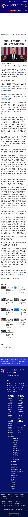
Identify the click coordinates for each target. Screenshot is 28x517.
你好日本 (15, 442)
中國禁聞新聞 (23, 34)
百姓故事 (13, 482)
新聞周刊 (10, 407)
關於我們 (10, 494)
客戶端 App (4, 498)
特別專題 (14, 462)
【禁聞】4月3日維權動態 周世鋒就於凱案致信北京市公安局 (9, 290)
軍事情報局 (20, 409)
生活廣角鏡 (15, 440)
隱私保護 (22, 494)
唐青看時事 (20, 411)
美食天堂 (15, 446)
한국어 (19, 363)
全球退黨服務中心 (18, 503)
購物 (18, 375)
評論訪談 (21, 396)
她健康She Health (21, 425)
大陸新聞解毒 (21, 417)
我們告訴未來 (14, 464)
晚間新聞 (10, 403)
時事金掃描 (20, 402)
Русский (9, 363)
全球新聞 (10, 398)
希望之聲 (10, 503)
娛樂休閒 (15, 438)
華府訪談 (10, 409)
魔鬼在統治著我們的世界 (17, 471)
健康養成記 (20, 429)
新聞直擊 (10, 405)
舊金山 (8, 361)
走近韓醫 (19, 432)
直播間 (15, 372)
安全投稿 (10, 496)
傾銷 (22, 97)
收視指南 (16, 494)
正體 (23, 1)
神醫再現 (19, 430)
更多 (24, 505)
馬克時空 (20, 415)
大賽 (14, 1)
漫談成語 (10, 430)
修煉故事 (13, 486)
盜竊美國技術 (6, 99)
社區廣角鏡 (11, 413)
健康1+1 (19, 423)
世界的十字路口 (22, 413)
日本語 (14, 363)
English (23, 361)
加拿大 (12, 359)
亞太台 (12, 361)
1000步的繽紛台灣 (16, 456)
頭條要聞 (9, 387)
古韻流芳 (10, 427)
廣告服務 (16, 496)
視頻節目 (6, 34)
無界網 (13, 505)
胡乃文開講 (20, 427)
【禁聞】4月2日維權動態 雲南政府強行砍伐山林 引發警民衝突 (9, 322)
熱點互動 (20, 400)
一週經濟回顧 (11, 411)
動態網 (8, 505)
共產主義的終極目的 (16, 469)
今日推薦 (9, 389)
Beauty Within (16, 450)
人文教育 (10, 421)
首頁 (2, 34)
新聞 (8, 380)
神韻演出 (9, 391)
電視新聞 (11, 34)
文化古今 (10, 434)
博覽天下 (15, 389)
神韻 (10, 1)
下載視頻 (24, 65)
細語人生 (20, 418)
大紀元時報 (17, 501)
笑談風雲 (10, 425)
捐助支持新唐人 (12, 375)
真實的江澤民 (14, 475)
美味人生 (15, 448)
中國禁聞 (17, 34)
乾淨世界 (4, 503)
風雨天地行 (13, 479)
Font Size (15, 66)
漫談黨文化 (13, 484)
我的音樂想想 (16, 459)
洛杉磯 (16, 359)
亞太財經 (10, 417)
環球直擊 (10, 400)
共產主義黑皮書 (15, 481)
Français (3, 363)
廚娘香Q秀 (15, 454)
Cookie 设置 (14, 514)
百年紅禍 (13, 477)
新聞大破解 (20, 407)
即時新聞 (20, 387)
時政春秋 (20, 403)
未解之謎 (10, 423)
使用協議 (4, 496)
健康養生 (20, 421)
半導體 (3, 88)
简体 (26, 1)
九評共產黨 (13, 473)
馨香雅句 (10, 429)
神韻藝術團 (10, 501)
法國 (4, 361)
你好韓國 (15, 444)
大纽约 (8, 359)
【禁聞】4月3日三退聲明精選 (22, 289)
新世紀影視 (19, 505)
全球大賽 (15, 391)
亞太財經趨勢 (11, 415)
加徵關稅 (21, 74)
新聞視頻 (11, 396)
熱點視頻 (15, 387)
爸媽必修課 (10, 432)
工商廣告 (13, 488)
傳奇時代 (13, 466)
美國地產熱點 (11, 436)
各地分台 (18, 1)
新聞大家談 (20, 398)
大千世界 (15, 452)
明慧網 (3, 505)
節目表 (9, 372)
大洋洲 (21, 359)
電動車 (22, 72)
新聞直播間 (13, 10)
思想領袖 (20, 405)
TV (19, 10)
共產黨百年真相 (15, 467)
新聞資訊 (14, 370)
